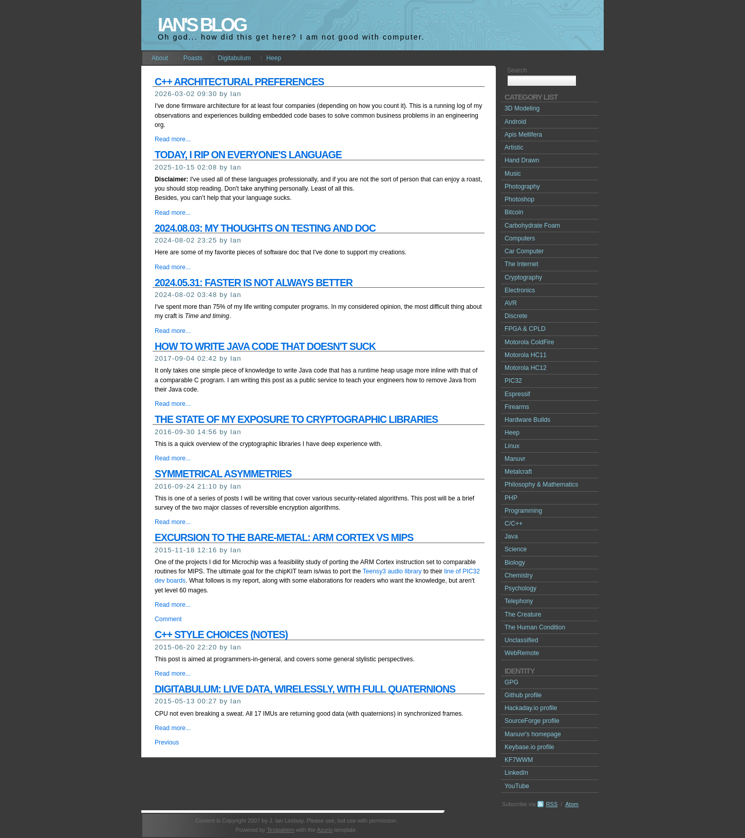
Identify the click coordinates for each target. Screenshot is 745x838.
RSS (552, 804)
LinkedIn (516, 772)
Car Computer (524, 251)
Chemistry (519, 575)
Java (511, 536)
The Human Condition (535, 627)
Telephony (519, 601)
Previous (167, 742)
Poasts (192, 58)
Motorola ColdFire (529, 342)
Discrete (516, 316)
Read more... (173, 139)
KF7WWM (519, 759)
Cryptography (523, 277)
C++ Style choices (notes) (221, 634)
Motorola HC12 (526, 367)
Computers (520, 238)
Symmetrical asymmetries (223, 473)
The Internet (521, 264)
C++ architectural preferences (239, 81)
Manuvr (515, 458)
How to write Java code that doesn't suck (265, 346)
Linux (512, 446)
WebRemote (522, 653)
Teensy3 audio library (392, 571)
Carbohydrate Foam (532, 225)
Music (513, 173)
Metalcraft (518, 471)
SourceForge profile (532, 720)
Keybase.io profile (529, 747)
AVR (511, 303)
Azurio (324, 830)
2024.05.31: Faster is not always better (253, 282)
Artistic (514, 147)
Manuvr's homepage (533, 734)
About (160, 58)
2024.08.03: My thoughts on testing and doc (265, 228)
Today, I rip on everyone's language (248, 154)
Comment (168, 619)
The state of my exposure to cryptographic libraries (296, 419)
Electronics (520, 290)
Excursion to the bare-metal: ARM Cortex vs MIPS (284, 537)
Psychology (520, 588)
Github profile (523, 695)
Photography (522, 186)
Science (516, 549)
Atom (572, 804)
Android (515, 121)
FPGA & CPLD (525, 328)
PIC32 (513, 380)
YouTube (517, 786)
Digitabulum (234, 58)
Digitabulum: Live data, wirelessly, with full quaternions (305, 689)
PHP (511, 497)
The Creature (523, 614)
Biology (515, 562)
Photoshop (519, 199)
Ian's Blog (202, 24)
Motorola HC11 (526, 355)
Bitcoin (514, 212)
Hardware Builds (527, 419)
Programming (523, 510)
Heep (273, 58)
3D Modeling (522, 108)
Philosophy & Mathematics (541, 484)
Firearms (517, 407)
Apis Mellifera (523, 134)
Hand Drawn (522, 160)
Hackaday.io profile (531, 708)
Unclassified (521, 640)
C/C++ (514, 523)
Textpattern (280, 830)
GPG (511, 682)
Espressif (517, 394)
